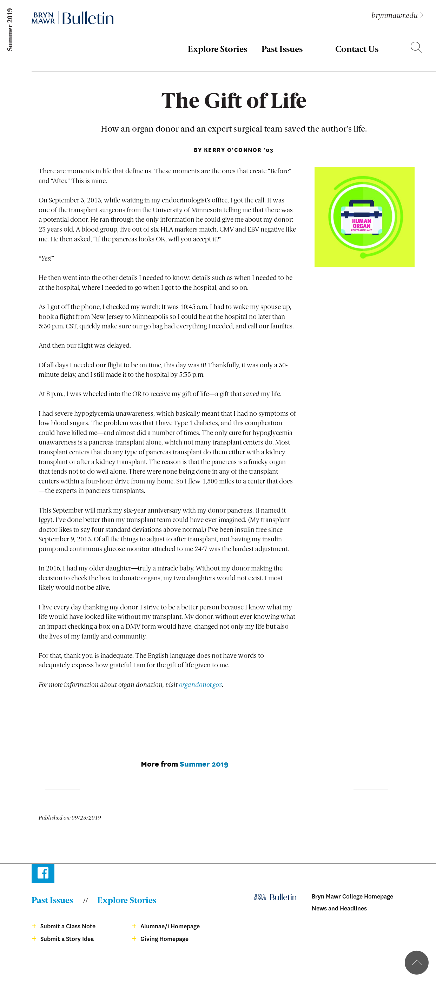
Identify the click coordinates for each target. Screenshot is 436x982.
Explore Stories (217, 50)
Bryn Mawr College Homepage (352, 897)
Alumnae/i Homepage (170, 926)
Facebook (43, 874)
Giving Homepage (164, 939)
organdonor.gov (200, 685)
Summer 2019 (204, 763)
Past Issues (282, 50)
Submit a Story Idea (67, 939)
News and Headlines (339, 908)
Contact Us (356, 50)
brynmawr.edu (394, 16)
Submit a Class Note (67, 926)
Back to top (416, 962)
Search (416, 48)
